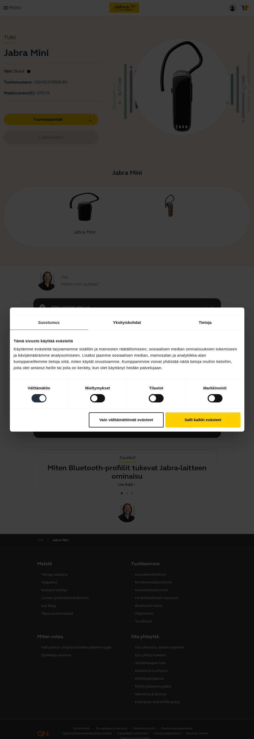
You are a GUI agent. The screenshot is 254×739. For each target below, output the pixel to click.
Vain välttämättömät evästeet (126, 419)
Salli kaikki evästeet (202, 419)
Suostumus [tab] (49, 322)
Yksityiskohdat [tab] (127, 322)
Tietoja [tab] (205, 322)
